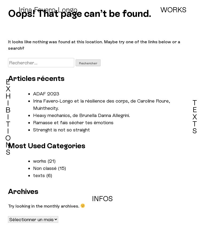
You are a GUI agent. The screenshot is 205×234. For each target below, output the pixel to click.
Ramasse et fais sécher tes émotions (73, 122)
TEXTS (194, 117)
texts (39, 175)
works (39, 161)
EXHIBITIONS (8, 117)
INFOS (102, 199)
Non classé (45, 168)
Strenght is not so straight (61, 129)
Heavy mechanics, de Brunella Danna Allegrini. (81, 115)
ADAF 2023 (46, 93)
